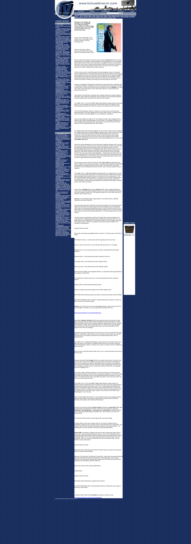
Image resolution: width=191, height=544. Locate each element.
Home (81, 16)
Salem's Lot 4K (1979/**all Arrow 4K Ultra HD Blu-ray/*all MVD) (63, 223)
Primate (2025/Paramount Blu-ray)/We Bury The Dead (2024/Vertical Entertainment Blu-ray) (63, 119)
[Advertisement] (129, 266)
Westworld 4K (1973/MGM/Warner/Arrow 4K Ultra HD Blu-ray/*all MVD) (63, 226)
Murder (105, 16)
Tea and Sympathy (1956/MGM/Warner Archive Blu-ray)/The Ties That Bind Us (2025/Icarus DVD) (63, 115)
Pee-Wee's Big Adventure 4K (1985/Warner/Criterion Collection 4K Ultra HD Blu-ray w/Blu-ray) (63, 148)
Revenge (127, 16)
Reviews (86, 16)
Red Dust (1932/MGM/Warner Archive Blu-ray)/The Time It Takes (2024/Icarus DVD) (62, 143)
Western (76, 17)
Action (122, 16)
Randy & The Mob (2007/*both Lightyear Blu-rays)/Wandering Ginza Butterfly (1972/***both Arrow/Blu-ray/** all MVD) (62, 69)
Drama (93, 16)
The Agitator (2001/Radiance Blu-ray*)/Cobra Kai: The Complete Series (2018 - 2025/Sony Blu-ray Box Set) (63, 211)
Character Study (115, 16)
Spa (80, 17)
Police (109, 16)
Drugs (101, 16)
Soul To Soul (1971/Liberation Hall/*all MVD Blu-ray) (63, 26)
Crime (90, 16)
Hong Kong (132, 16)
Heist (98, 16)
